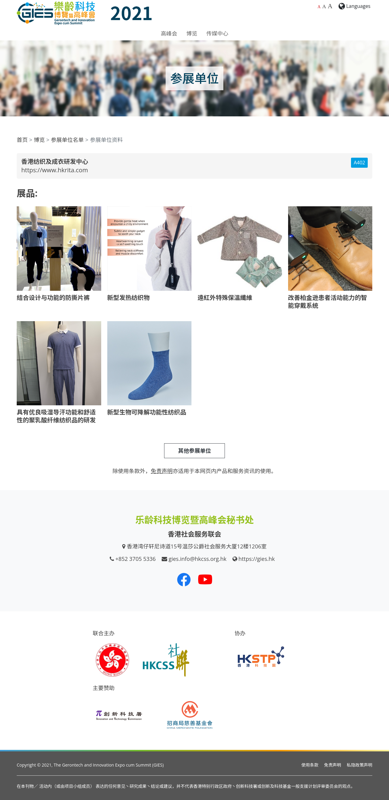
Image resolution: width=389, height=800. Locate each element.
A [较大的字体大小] (324, 6)
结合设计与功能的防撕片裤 (53, 298)
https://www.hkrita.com (54, 170)
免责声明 (332, 765)
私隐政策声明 (359, 765)
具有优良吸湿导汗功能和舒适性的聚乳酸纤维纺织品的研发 (56, 416)
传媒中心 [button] (217, 33)
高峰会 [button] (169, 33)
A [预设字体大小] (319, 7)
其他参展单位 (194, 450)
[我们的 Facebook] (183, 579)
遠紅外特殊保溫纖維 (225, 298)
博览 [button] (191, 33)
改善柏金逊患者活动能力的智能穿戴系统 (327, 302)
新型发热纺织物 (128, 298)
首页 (22, 139)
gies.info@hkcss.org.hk (198, 558)
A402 (359, 162)
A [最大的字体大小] (330, 6)
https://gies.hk (257, 558)
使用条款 (309, 765)
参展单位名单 (67, 139)
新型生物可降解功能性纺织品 (146, 412)
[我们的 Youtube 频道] (205, 579)
